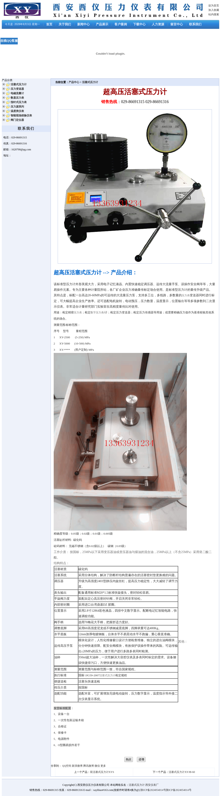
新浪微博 (77, 765)
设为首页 (213, 5)
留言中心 (176, 24)
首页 (49, 24)
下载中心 (139, 24)
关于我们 (65, 24)
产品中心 (74, 82)
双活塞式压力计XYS (102, 772)
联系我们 (195, 24)
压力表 (186, 295)
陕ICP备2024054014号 (153, 790)
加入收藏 (213, 10)
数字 (93, 312)
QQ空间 (66, 765)
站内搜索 (213, 14)
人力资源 (158, 24)
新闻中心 (83, 24)
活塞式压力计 (90, 82)
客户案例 (120, 24)
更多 (103, 765)
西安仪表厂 (152, 784)
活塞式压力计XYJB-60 (182, 772)
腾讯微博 (88, 765)
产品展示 (102, 24)
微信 (97, 765)
